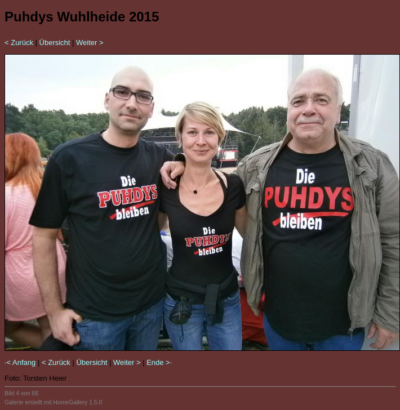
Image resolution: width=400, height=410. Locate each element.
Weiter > (90, 42)
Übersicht (54, 42)
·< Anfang (20, 362)
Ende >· (159, 362)
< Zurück (19, 42)
